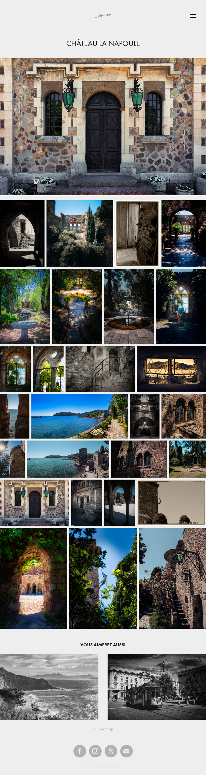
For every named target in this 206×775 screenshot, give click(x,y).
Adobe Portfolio (111, 766)
